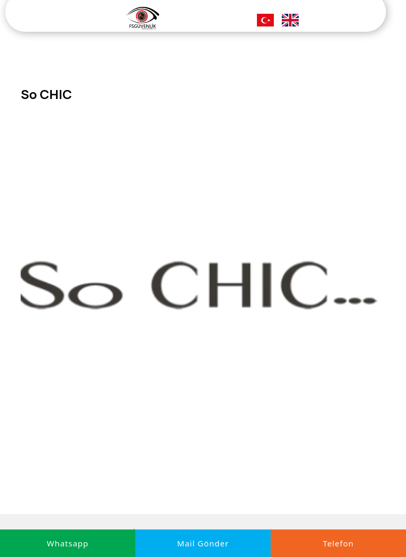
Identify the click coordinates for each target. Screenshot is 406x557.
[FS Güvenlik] (142, 17)
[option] (203, 288)
